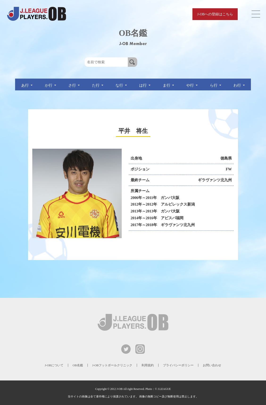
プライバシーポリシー (178, 365)
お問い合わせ (212, 365)
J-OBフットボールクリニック (112, 365)
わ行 (237, 85)
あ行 (25, 85)
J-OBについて (54, 365)
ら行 (214, 85)
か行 (49, 85)
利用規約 (147, 365)
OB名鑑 (78, 365)
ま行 (167, 85)
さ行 (72, 85)
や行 (190, 85)
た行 (96, 85)
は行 (143, 85)
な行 (120, 85)
